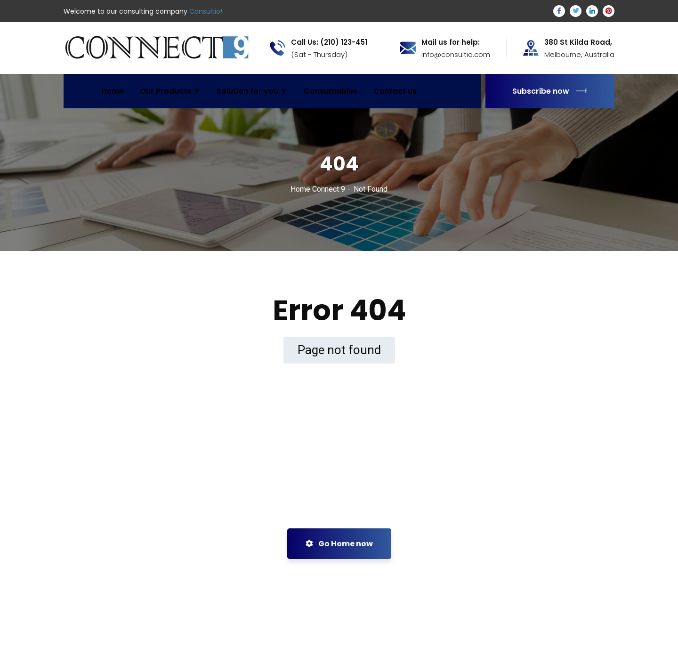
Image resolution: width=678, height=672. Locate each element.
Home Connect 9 (318, 189)
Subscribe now (550, 91)
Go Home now (339, 543)
